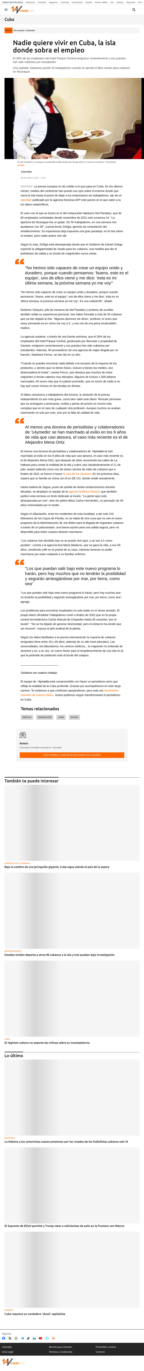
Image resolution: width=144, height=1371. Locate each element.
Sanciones (30, 2)
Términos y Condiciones (60, 1352)
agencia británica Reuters (84, 491)
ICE (112, 2)
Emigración (45, 717)
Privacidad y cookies (106, 1347)
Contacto (100, 1352)
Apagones (53, 2)
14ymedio (7, 1347)
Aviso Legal (7, 1352)
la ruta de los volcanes (77, 473)
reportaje (26, 199)
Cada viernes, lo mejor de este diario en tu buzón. (72, 755)
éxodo (74, 717)
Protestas (42, 2)
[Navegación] (6, 9)
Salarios (120, 2)
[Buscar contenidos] (134, 10)
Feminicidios (77, 2)
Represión (130, 2)
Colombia (65, 2)
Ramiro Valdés (101, 2)
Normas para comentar (60, 1347)
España (88, 2)
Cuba (61, 717)
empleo (26, 717)
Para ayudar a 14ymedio (24, 30)
